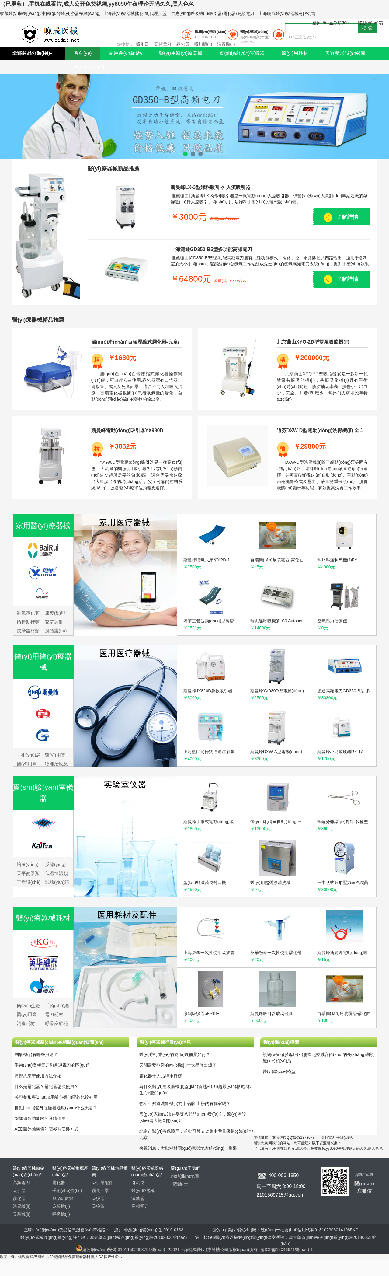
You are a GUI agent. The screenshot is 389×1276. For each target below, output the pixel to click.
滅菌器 (137, 1198)
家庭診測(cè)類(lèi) (55, 622)
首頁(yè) (83, 53)
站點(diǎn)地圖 (185, 1176)
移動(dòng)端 (370, 22)
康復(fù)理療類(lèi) (55, 613)
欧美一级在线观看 (14, 1257)
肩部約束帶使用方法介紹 (38, 1075)
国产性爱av (113, 1257)
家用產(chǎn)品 (125, 53)
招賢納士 (179, 1184)
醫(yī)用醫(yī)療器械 (180, 53)
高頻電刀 (162, 44)
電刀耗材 (54, 1014)
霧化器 (182, 44)
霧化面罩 (100, 1190)
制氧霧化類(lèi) (28, 613)
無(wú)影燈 (62, 1198)
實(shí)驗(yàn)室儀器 (241, 53)
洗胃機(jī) (226, 44)
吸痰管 (98, 1206)
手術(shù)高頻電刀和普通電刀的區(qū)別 (53, 1065)
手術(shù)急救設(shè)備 (29, 755)
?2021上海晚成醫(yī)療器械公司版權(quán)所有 (213, 1249)
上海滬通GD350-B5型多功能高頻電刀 (211, 249)
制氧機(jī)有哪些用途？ (36, 1054)
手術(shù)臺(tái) (67, 1190)
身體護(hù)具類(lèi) (56, 631)
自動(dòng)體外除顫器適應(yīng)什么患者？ (56, 1107)
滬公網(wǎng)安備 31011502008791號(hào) (120, 1249)
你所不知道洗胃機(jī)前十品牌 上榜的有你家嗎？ (185, 1103)
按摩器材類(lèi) (28, 631)
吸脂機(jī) (203, 44)
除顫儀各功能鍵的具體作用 (40, 1118)
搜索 (368, 28)
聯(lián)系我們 (89, 66)
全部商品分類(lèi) (31, 53)
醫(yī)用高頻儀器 (27, 764)
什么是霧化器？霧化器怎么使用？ (46, 1086)
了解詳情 (347, 217)
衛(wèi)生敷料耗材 (28, 1006)
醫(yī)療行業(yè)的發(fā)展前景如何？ (174, 1054)
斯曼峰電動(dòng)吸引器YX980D (127, 430)
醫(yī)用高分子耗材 (27, 1015)
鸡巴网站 (37, 1257)
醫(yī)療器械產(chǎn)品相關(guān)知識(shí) (59, 1042)
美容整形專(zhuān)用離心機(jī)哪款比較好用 (56, 1097)
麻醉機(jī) (61, 1206)
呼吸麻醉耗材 (56, 1024)
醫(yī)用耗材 (295, 53)
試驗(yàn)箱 (57, 882)
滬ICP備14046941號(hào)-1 (286, 1249)
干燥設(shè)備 (29, 882)
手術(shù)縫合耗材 (57, 1006)
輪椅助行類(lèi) (28, 622)
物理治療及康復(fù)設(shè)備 (56, 764)
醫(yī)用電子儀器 (55, 755)
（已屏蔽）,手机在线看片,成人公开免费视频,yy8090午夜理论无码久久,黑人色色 (97, 4)
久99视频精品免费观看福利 (68, 1257)
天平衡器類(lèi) (28, 874)
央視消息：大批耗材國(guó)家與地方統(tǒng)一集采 (188, 1148)
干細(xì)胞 (344, 1137)
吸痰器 (98, 1198)
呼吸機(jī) (61, 1214)
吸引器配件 (102, 1182)
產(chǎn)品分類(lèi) (330, 22)
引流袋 (137, 1182)
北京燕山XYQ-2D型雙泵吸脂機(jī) (313, 341)
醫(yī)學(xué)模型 (281, 1042)
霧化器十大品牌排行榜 (160, 1075)
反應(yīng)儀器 (55, 865)
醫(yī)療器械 (143, 1190)
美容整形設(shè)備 (345, 53)
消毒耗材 (26, 1023)
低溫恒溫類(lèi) (56, 874)
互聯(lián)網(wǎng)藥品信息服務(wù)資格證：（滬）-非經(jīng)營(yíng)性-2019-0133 (103, 1229)
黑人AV (97, 1257)
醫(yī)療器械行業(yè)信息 (165, 1042)
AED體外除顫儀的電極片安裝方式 (47, 1129)
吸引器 (142, 44)
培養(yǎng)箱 (28, 865)
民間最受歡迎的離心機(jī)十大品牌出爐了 (178, 1065)
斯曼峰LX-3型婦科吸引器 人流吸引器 (211, 187)
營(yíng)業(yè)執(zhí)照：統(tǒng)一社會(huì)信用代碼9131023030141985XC (286, 1229)
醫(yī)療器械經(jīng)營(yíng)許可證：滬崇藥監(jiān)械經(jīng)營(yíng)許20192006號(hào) (103, 1237)
